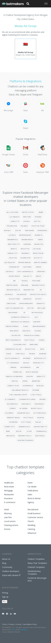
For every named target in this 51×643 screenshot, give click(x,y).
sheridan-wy (14, 267)
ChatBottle (23, 630)
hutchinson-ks (39, 413)
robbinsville (41, 431)
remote (14, 249)
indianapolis (12, 240)
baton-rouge (37, 312)
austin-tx (38, 258)
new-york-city (14, 244)
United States (28, 212)
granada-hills (24, 427)
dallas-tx (27, 276)
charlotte (14, 221)
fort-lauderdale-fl (25, 271)
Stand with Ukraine (10, 575)
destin (18, 431)
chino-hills (20, 354)
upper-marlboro (26, 303)
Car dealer (32, 486)
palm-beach (39, 404)
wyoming (27, 358)
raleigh (26, 363)
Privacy (11, 624)
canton (14, 381)
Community (7, 567)
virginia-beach (27, 240)
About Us (6, 559)
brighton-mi (38, 253)
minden (13, 367)
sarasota (40, 303)
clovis (29, 431)
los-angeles (15, 217)
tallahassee (21, 294)
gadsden (36, 322)
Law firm (8, 517)
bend (8, 431)
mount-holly (36, 408)
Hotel (6, 509)
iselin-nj (40, 418)
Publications (33, 490)
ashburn (42, 354)
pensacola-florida (31, 335)
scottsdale (26, 422)
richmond (13, 422)
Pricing (5, 592)
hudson (29, 376)
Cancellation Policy (30, 624)
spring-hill (17, 372)
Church (31, 521)
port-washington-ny (18, 395)
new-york (27, 217)
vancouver (11, 303)
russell (25, 281)
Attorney (8, 513)
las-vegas (37, 249)
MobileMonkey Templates (34, 572)
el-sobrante (10, 399)
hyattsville (28, 418)
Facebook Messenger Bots (37, 579)
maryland (34, 344)
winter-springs (12, 326)
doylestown (14, 299)
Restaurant (9, 494)
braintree (36, 381)
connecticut (9, 427)
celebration (25, 258)
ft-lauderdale (13, 363)
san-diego (26, 331)
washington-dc (38, 285)
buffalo (7, 230)
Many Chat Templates (37, 563)
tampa (40, 240)
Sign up (5, 596)
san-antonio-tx (40, 427)
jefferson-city (40, 358)
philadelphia (12, 226)
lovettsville (36, 395)
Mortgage (8, 490)
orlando (24, 226)
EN (4, 601)
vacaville (9, 294)
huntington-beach (25, 440)
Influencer (32, 533)
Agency (31, 502)
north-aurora (32, 372)
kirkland (24, 285)
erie (37, 367)
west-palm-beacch (13, 340)
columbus (9, 413)
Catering (31, 529)
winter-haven (12, 285)
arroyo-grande (40, 262)
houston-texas (37, 226)
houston (13, 258)
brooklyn (11, 436)
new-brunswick (39, 326)
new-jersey (14, 331)
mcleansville (12, 404)
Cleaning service (11, 525)
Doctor (7, 529)
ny (25, 312)
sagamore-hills (23, 413)
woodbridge (25, 367)
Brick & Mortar (34, 498)
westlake (41, 308)
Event (30, 482)
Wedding (31, 525)
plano (25, 326)
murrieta (38, 235)
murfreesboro (25, 235)
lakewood (27, 299)
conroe (12, 408)
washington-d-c (25, 436)
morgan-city (38, 363)
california (27, 267)
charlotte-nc (13, 386)
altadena (23, 408)
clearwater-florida (27, 399)
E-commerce (9, 502)
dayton (30, 308)
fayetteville (29, 340)
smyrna (42, 399)
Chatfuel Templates (36, 567)
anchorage (13, 312)
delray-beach (14, 276)
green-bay (41, 271)
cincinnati (25, 253)
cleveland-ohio (19, 344)
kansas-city (13, 253)
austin (18, 230)
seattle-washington (14, 308)
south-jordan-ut (12, 358)
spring (25, 381)
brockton (25, 249)
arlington (38, 244)
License (18, 624)
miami (41, 212)
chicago (26, 221)
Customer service (35, 517)
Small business (34, 513)
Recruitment (33, 509)
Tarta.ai (13, 630)
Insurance (8, 498)
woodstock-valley (38, 294)
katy (36, 317)
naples (38, 276)
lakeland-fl (26, 404)
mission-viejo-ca (13, 290)
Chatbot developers (10, 571)
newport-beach (13, 418)
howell (42, 340)
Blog (4, 563)
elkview (38, 331)
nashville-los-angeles (20, 322)
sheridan (27, 244)
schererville (28, 386)
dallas (38, 422)
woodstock (30, 349)
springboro (42, 230)
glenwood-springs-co (20, 317)
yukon (8, 354)
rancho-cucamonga (14, 376)
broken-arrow (24, 262)
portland (36, 281)
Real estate (9, 486)
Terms (4, 624)
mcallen (40, 386)
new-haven (29, 230)
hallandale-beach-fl (20, 390)
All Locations (12, 212)
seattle (37, 221)
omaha (38, 267)
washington (29, 290)
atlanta (12, 235)
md (14, 281)
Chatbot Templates (36, 559)
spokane (35, 390)
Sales (30, 494)
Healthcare (9, 482)
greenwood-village (13, 349)
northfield (40, 436)
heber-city (41, 376)
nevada (32, 354)
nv (41, 290)
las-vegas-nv (9, 262)
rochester (16, 335)
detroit (38, 299)
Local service (10, 521)
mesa (42, 349)
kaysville (10, 271)
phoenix (38, 217)
